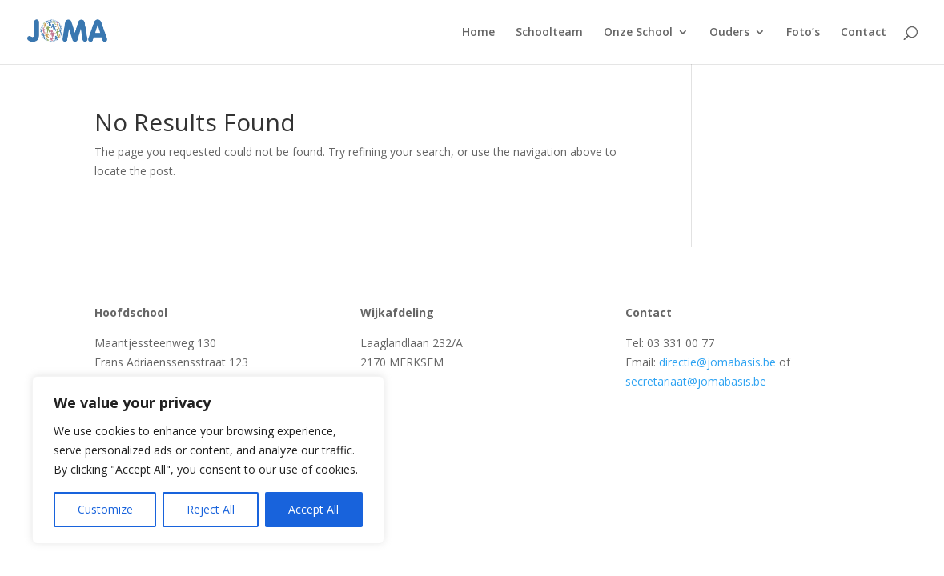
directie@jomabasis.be (717, 362)
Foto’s (803, 32)
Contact (863, 32)
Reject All (211, 509)
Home (478, 32)
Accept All (313, 509)
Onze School (638, 32)
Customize (105, 509)
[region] (208, 460)
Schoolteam (549, 32)
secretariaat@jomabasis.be (695, 381)
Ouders (729, 32)
